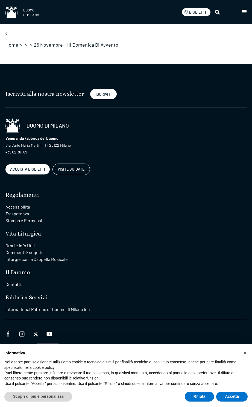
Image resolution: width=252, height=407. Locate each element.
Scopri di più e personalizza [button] (38, 396)
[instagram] (22, 333)
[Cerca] (218, 12)
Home (11, 45)
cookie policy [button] (43, 367)
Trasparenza (17, 213)
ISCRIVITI (104, 94)
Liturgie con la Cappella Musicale (36, 259)
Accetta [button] (232, 396)
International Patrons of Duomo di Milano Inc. (48, 309)
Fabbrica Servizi (26, 297)
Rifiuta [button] (200, 396)
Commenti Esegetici (25, 252)
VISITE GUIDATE (71, 169)
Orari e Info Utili (20, 245)
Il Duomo (17, 272)
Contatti (13, 284)
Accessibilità (17, 206)
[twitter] (35, 333)
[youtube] (49, 333)
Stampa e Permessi (23, 220)
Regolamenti (22, 195)
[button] (244, 12)
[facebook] (8, 333)
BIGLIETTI (195, 12)
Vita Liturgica (23, 234)
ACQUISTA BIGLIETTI (27, 169)
